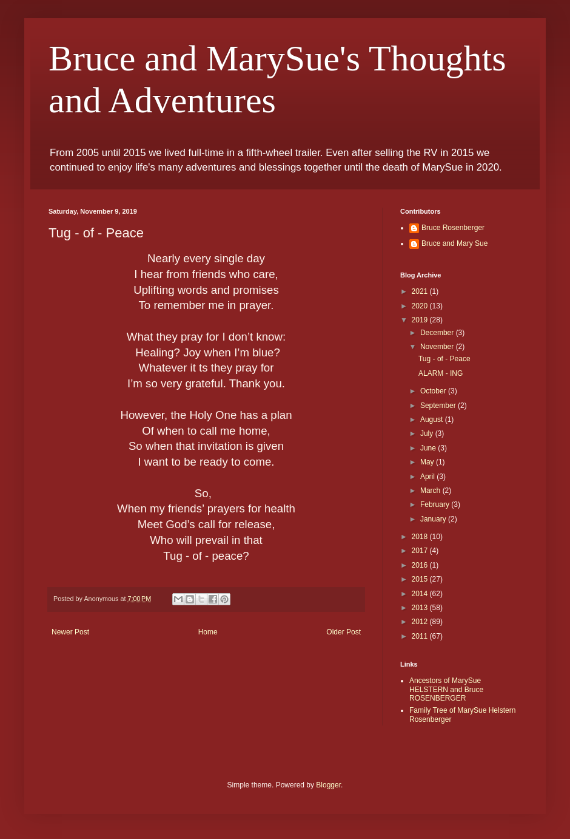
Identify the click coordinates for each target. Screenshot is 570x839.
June (429, 448)
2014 (421, 593)
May (428, 462)
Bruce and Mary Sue (454, 243)
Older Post (343, 632)
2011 (421, 636)
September (439, 405)
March (431, 490)
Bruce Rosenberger (453, 227)
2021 (421, 291)
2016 (421, 565)
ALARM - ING (440, 373)
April (428, 476)
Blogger (328, 785)
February (435, 504)
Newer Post (70, 632)
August (432, 419)
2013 (421, 607)
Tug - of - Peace (444, 359)
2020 (421, 306)
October (434, 391)
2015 (421, 579)
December (438, 332)
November (438, 346)
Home (208, 632)
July (427, 433)
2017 (421, 550)
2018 (421, 536)
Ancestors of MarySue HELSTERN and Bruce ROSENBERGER (446, 689)
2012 (421, 621)
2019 (421, 320)
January (434, 519)
